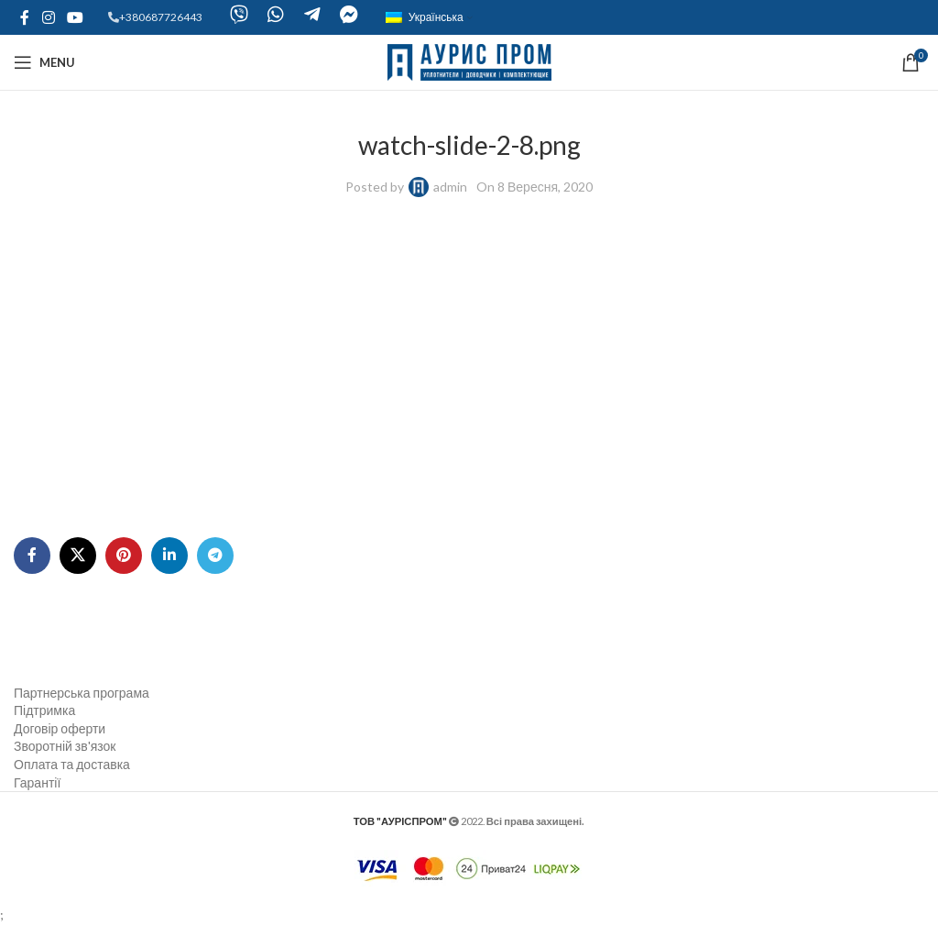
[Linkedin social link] (169, 555)
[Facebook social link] (25, 17)
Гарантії (37, 782)
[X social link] (78, 555)
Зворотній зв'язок (64, 746)
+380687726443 (160, 17)
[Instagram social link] (48, 17)
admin (450, 186)
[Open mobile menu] (44, 62)
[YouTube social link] (74, 17)
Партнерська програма (81, 692)
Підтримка (44, 710)
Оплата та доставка (72, 764)
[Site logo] (469, 61)
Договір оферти (59, 728)
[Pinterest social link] (123, 555)
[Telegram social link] (215, 555)
